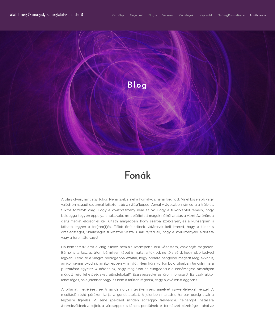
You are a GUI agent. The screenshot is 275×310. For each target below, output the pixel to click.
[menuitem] (118, 15)
